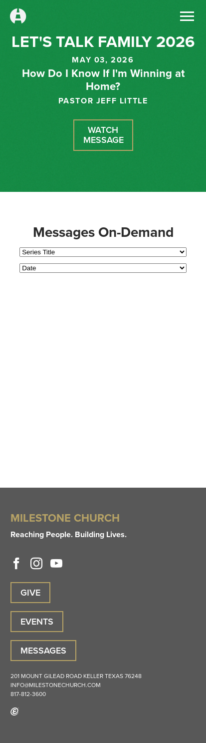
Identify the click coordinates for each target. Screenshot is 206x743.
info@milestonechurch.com (55, 685)
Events (36, 621)
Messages (43, 650)
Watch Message (103, 134)
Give (30, 592)
